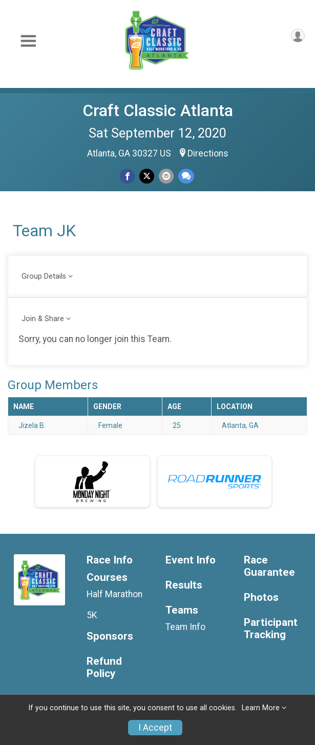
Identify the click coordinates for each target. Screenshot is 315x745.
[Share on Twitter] (146, 176)
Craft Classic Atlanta (157, 110)
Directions (207, 153)
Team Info (185, 627)
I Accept (155, 728)
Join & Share (43, 318)
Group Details (44, 276)
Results (183, 585)
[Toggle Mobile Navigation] (28, 41)
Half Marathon (114, 594)
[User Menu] (298, 35)
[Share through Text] (186, 176)
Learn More (261, 708)
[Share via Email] (166, 176)
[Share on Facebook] (127, 176)
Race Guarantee (269, 566)
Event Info (190, 560)
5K (92, 615)
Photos (261, 597)
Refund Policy (104, 668)
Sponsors (110, 636)
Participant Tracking (271, 629)
